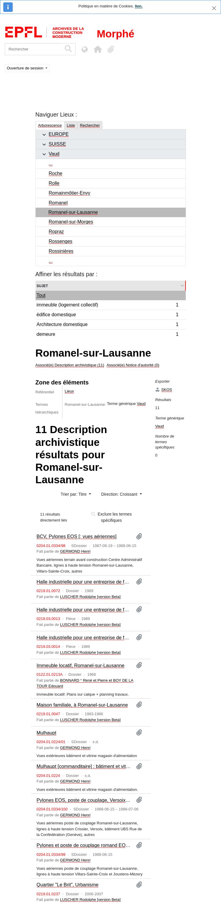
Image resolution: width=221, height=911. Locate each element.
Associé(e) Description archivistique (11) (70, 365)
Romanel (58, 202)
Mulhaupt (47, 732)
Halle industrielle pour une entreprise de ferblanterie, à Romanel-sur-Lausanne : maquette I (84, 609)
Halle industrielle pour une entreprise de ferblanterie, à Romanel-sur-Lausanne (84, 581)
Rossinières (61, 251)
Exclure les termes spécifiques (111, 517)
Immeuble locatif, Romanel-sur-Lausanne (81, 665)
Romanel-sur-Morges (71, 221)
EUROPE (59, 134)
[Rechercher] (33, 49)
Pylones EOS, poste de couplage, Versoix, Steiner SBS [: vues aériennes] (84, 800)
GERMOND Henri (75, 551)
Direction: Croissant (119, 494)
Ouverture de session (25, 68)
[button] (97, 49)
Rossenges (60, 241)
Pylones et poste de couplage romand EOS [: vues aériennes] (84, 845)
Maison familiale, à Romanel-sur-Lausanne (82, 705)
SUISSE (57, 144)
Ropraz (56, 231)
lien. (139, 6)
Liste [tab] (71, 125)
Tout (41, 295)
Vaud (54, 153)
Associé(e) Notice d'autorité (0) (133, 365)
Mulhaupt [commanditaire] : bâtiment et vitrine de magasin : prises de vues (84, 766)
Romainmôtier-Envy (69, 192)
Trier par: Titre (74, 494)
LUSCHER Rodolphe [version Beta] (90, 596)
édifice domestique (107, 315)
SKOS (163, 389)
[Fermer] (214, 8)
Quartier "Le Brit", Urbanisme (68, 884)
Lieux (69, 391)
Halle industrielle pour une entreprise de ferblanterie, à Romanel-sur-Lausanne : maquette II (84, 637)
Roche (55, 173)
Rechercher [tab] (90, 125)
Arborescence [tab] (50, 125)
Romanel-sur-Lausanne (73, 212)
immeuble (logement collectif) (107, 305)
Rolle (54, 183)
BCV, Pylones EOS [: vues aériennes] (77, 536)
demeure (107, 335)
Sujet (42, 285)
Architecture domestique (107, 325)
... (51, 163)
